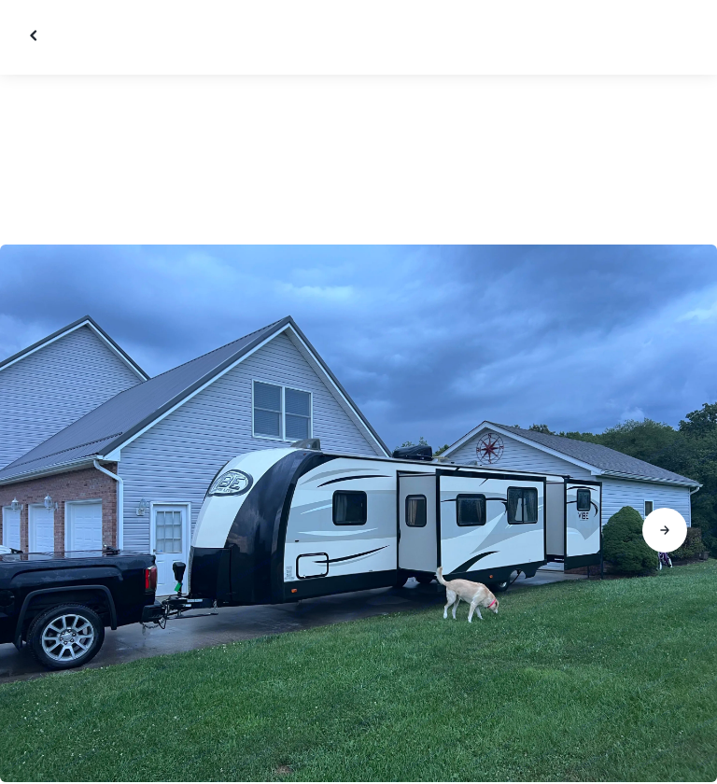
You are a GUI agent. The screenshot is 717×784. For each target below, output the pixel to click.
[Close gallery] (35, 35)
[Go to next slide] (664, 530)
